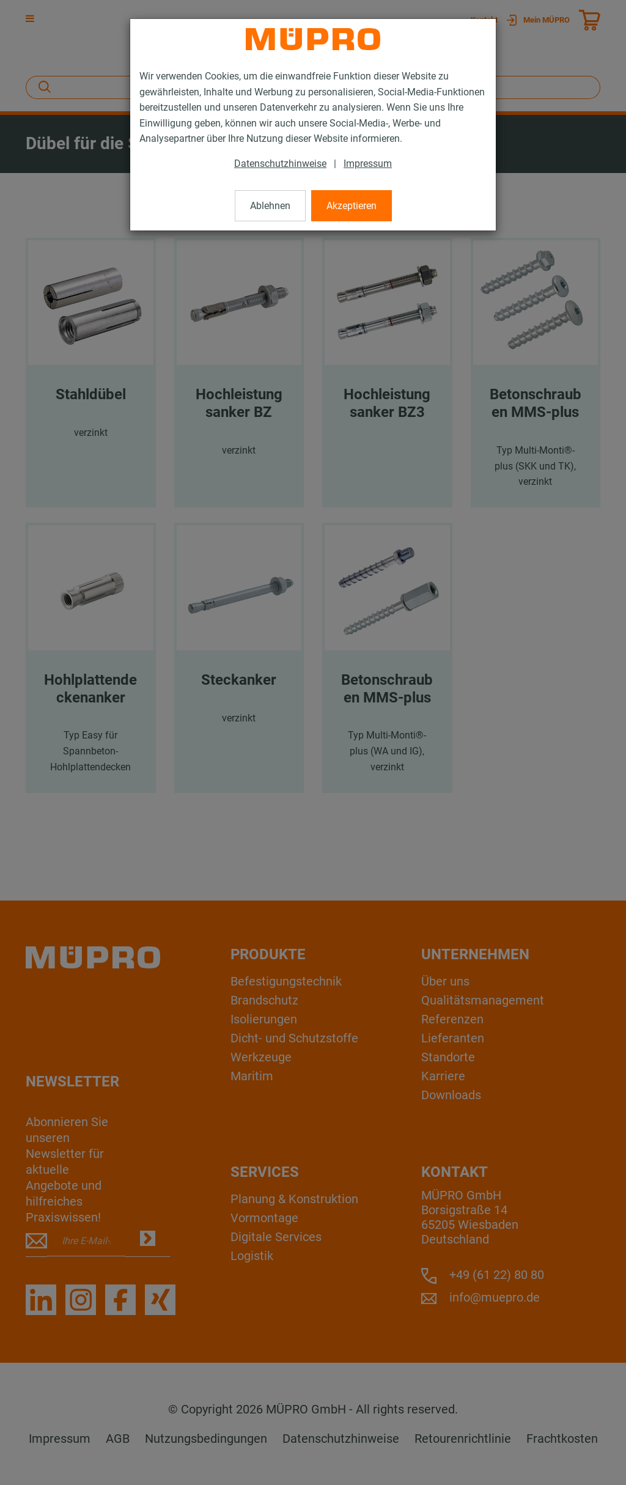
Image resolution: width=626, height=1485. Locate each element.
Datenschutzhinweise (280, 163)
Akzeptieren (351, 206)
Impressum (368, 163)
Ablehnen (270, 206)
